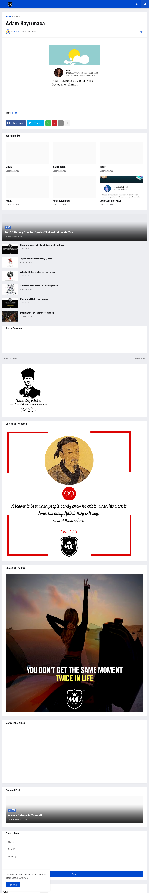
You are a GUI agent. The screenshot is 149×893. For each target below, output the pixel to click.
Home (8, 16)
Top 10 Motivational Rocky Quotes (36, 258)
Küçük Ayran (59, 167)
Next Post (140, 358)
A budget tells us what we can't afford (37, 272)
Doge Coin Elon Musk (110, 200)
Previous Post (11, 358)
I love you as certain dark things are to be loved (42, 245)
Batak (103, 167)
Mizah (9, 167)
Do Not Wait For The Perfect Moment (37, 312)
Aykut (9, 200)
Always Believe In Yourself (25, 815)
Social (17, 16)
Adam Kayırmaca (61, 200)
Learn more (22, 878)
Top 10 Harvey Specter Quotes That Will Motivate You (39, 232)
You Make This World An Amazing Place (39, 285)
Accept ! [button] (13, 884)
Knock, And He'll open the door (34, 299)
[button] (3, 4)
